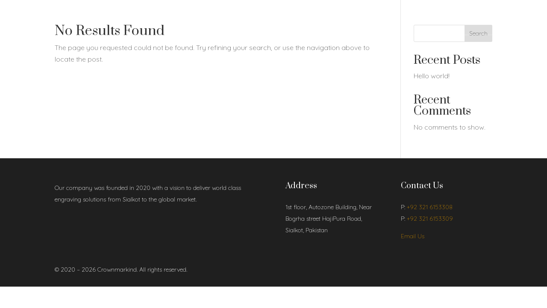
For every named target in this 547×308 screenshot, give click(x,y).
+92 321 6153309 (430, 218)
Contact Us (161, 18)
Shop (122, 18)
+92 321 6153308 (430, 207)
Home (63, 18)
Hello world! (432, 75)
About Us (92, 18)
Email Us (412, 236)
